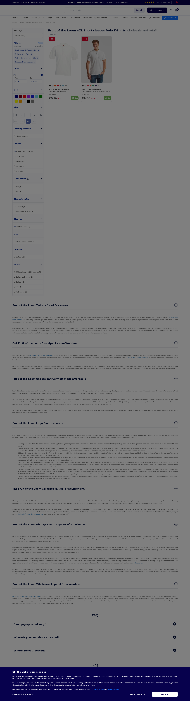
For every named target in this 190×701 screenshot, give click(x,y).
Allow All (165, 694)
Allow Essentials (137, 694)
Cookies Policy (98, 689)
